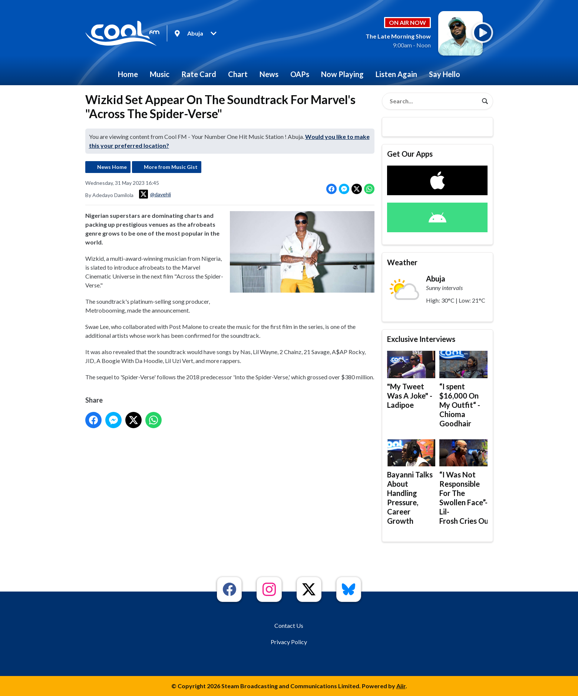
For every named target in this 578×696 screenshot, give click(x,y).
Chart (238, 74)
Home (128, 74)
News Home (112, 167)
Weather (402, 262)
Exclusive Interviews (421, 338)
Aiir (401, 685)
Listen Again (396, 74)
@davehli (155, 194)
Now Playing (342, 74)
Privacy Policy (289, 641)
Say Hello (444, 74)
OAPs (299, 74)
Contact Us (288, 625)
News (269, 74)
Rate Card (198, 74)
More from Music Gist (171, 167)
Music (159, 74)
